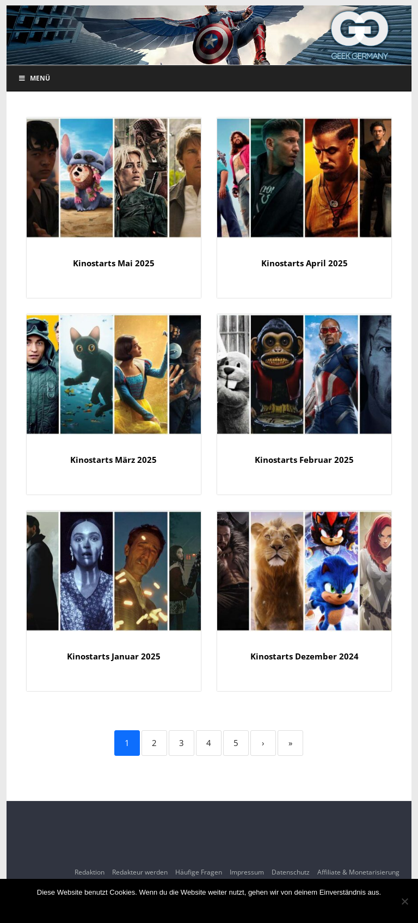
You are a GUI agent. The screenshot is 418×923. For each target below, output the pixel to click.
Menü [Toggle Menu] (34, 78)
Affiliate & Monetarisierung (358, 872)
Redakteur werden (140, 872)
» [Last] (290, 742)
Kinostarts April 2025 (304, 263)
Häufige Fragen (198, 872)
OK (209, 906)
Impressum (247, 872)
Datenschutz (291, 872)
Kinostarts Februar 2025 (304, 459)
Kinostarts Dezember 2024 (304, 656)
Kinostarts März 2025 (113, 459)
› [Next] (263, 742)
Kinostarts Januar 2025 (114, 656)
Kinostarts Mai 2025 (114, 263)
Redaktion (89, 872)
